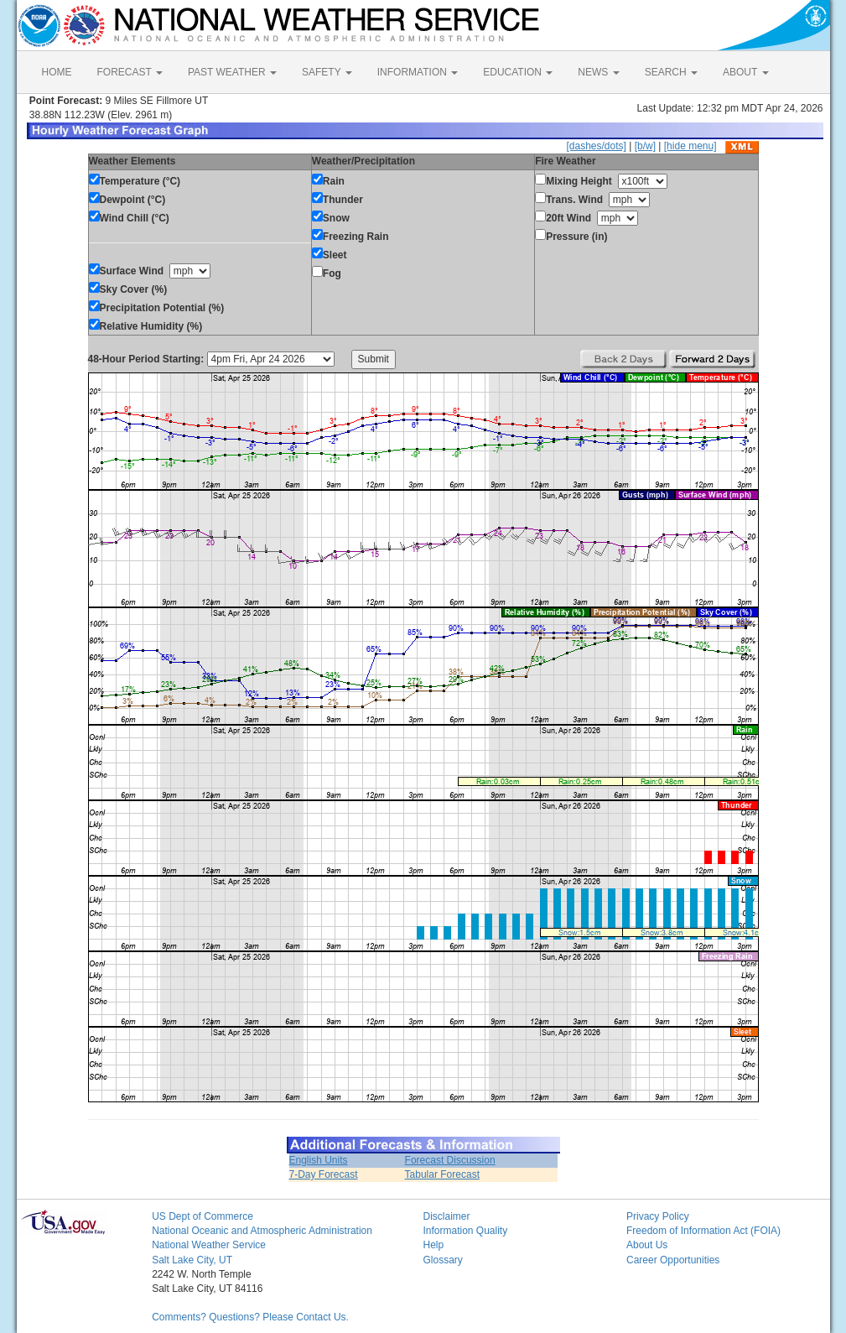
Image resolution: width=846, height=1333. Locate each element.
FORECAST (130, 72)
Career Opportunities (672, 1260)
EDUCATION (518, 72)
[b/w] (645, 146)
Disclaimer (446, 1216)
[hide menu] (690, 146)
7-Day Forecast (323, 1174)
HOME (57, 72)
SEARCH (671, 72)
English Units (318, 1160)
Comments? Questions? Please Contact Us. (250, 1317)
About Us (646, 1245)
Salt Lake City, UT (192, 1260)
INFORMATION (417, 72)
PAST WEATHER (232, 72)
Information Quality (465, 1231)
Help (433, 1245)
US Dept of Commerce (202, 1216)
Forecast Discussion (450, 1160)
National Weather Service (209, 1245)
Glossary (442, 1260)
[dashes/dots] (595, 146)
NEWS (598, 72)
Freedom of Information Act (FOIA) (703, 1231)
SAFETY (327, 72)
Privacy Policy (657, 1216)
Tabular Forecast (442, 1174)
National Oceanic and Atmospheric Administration (262, 1231)
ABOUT (745, 72)
